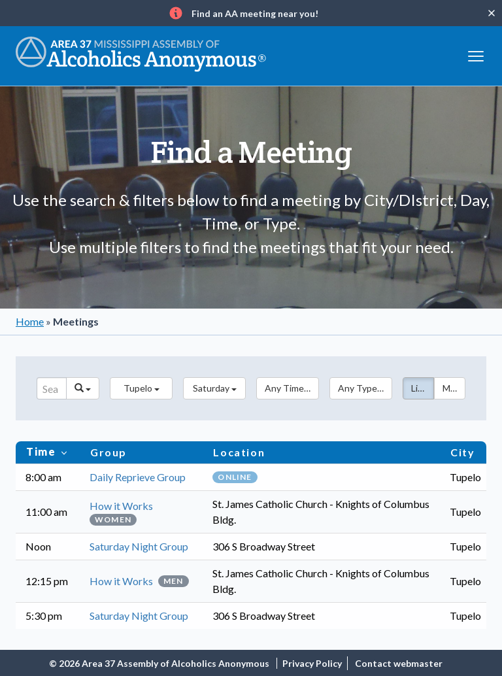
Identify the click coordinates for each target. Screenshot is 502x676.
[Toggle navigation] (475, 54)
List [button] (418, 388)
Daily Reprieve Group (138, 477)
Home (30, 321)
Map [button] (451, 388)
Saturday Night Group (139, 546)
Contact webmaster (399, 663)
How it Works (121, 505)
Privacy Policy (312, 663)
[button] (141, 388)
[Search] (52, 388)
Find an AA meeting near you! (255, 13)
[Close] (491, 13)
